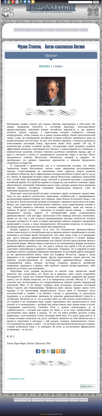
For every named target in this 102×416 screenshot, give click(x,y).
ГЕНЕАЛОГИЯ (62, 30)
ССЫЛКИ (74, 30)
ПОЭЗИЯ (50, 30)
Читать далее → (88, 386)
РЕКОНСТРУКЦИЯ (22, 30)
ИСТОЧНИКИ (38, 30)
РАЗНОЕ (83, 30)
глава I (58, 66)
